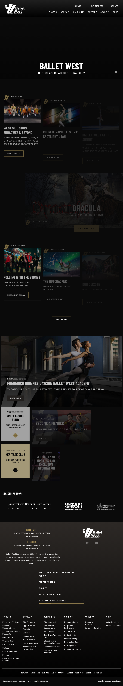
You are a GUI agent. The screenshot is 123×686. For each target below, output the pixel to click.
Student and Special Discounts (11, 632)
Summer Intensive (93, 628)
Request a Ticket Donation (51, 651)
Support (92, 12)
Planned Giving (70, 638)
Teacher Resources (52, 646)
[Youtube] (96, 543)
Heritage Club (70, 645)
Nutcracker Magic (72, 642)
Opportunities (29, 625)
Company (65, 12)
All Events (61, 319)
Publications (28, 636)
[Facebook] (92, 543)
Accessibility (43, 681)
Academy (104, 12)
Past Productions (9, 651)
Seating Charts (8, 641)
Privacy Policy (32, 681)
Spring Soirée (70, 635)
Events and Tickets (10, 622)
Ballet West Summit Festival (11, 659)
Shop (115, 12)
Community (78, 12)
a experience (109, 681)
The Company (29, 622)
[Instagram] (87, 543)
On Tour (5, 648)
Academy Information (90, 623)
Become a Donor (71, 622)
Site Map (22, 681)
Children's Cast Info (40, 673)
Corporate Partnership (69, 626)
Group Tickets (8, 637)
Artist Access (58, 673)
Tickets (53, 12)
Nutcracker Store (113, 625)
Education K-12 (50, 622)
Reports (24, 673)
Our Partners (69, 631)
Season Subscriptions (8, 626)
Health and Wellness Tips (52, 636)
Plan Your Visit (8, 644)
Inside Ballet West (31, 643)
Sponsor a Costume (72, 649)
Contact (26, 633)
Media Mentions (29, 640)
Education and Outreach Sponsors (52, 642)
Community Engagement (49, 626)
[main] (61, 250)
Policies (5, 655)
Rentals (26, 629)
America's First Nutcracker (29, 647)
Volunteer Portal (94, 673)
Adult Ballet (49, 631)
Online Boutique (112, 622)
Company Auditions (75, 673)
